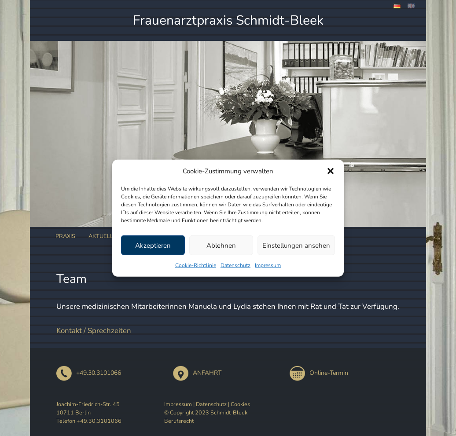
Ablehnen (221, 245)
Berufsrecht (179, 421)
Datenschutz (235, 265)
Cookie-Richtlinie (195, 265)
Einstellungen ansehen (296, 245)
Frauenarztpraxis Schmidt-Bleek (228, 20)
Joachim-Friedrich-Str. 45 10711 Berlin (88, 408)
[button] (330, 171)
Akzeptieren (153, 245)
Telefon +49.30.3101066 (88, 421)
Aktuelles (104, 236)
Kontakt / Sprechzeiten (93, 331)
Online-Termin (319, 373)
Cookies (240, 404)
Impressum (268, 265)
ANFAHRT (197, 373)
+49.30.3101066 (88, 373)
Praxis (65, 236)
